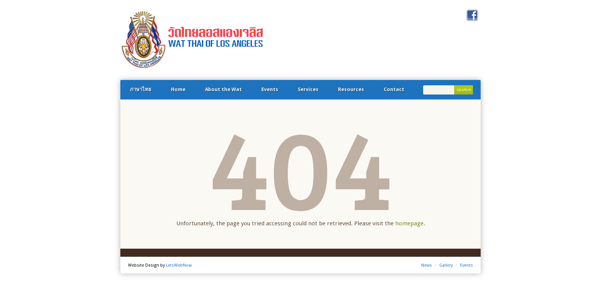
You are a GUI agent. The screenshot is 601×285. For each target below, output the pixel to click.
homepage (409, 223)
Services (308, 89)
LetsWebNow (179, 265)
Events (269, 89)
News (426, 265)
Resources (351, 89)
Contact (394, 89)
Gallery (446, 265)
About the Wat (223, 89)
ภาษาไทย (140, 89)
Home (178, 89)
